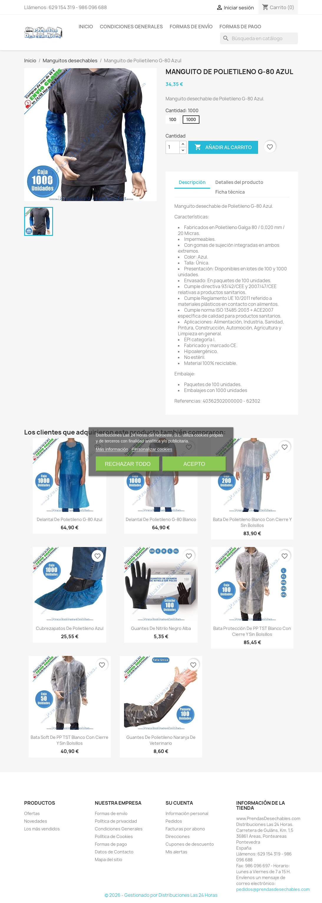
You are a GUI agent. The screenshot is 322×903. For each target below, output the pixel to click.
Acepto (194, 464)
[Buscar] (259, 38)
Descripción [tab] (192, 182)
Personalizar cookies (151, 448)
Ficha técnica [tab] (230, 192)
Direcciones (178, 836)
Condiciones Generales (131, 26)
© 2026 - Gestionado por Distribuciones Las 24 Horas (161, 895)
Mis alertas (176, 852)
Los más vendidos (42, 829)
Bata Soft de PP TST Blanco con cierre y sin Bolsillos (69, 740)
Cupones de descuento (190, 844)
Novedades (35, 821)
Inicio (86, 26)
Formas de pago (240, 26)
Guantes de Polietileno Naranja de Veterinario (161, 740)
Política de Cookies (114, 836)
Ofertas (32, 813)
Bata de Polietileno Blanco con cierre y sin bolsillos (252, 522)
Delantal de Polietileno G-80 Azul (69, 519)
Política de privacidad (116, 821)
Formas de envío (191, 26)
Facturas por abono (185, 829)
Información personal (187, 813)
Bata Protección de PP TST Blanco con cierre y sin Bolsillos (252, 631)
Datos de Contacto (114, 852)
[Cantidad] (173, 147)
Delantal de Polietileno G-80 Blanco (161, 519)
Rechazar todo (128, 464)
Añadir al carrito (223, 147)
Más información (112, 448)
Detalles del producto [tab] (239, 182)
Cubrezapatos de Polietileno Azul (69, 628)
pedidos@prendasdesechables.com (273, 889)
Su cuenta (179, 803)
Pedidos (174, 821)
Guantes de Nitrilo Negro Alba (161, 628)
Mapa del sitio (108, 859)
